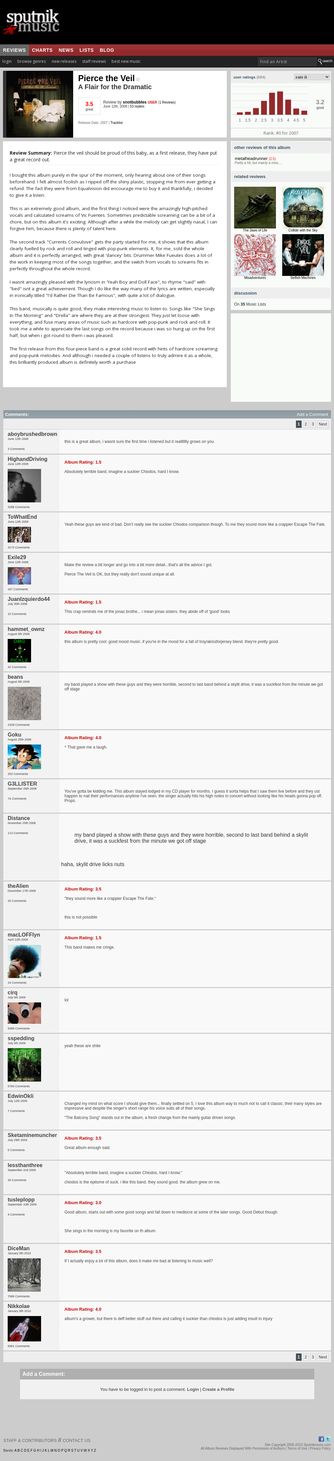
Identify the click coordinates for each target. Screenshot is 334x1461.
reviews (14, 50)
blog (107, 50)
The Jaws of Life (255, 230)
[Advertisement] (281, 360)
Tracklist (116, 123)
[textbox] (287, 61)
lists (86, 50)
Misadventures (255, 278)
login (7, 61)
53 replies (137, 106)
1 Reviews (167, 102)
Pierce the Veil (109, 78)
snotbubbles (135, 102)
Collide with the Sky (303, 230)
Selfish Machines (303, 278)
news (66, 50)
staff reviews (94, 61)
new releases (64, 61)
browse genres (31, 61)
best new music (126, 61)
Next (323, 424)
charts (42, 50)
